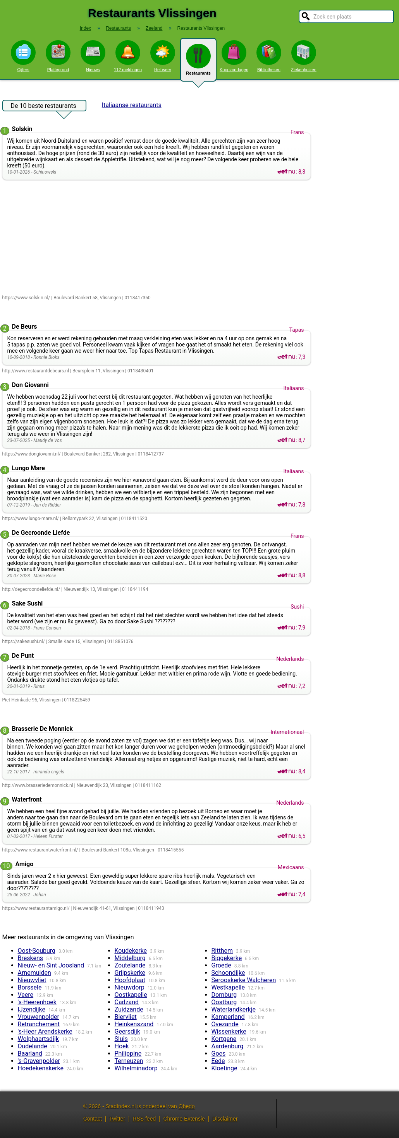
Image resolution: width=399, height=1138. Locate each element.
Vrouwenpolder (38, 1016)
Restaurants (198, 63)
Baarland (30, 1053)
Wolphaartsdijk (38, 1038)
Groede (221, 965)
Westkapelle (228, 987)
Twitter (117, 1119)
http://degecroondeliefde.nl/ (31, 589)
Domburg (224, 994)
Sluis (121, 1038)
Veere (26, 994)
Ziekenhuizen (303, 56)
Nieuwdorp (129, 987)
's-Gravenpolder (39, 1061)
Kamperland (228, 1016)
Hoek (122, 1046)
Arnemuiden (34, 972)
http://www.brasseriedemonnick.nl (37, 785)
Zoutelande (130, 965)
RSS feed (144, 1119)
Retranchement (39, 1024)
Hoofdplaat (130, 980)
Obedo (187, 1106)
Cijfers (23, 56)
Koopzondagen (234, 56)
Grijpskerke (130, 972)
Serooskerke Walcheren (244, 980)
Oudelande (32, 1046)
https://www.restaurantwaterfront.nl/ (40, 850)
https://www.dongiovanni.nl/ (31, 454)
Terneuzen (129, 1061)
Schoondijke (228, 972)
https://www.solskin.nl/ (26, 297)
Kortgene (224, 1038)
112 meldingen (128, 56)
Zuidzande (129, 1009)
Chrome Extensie (184, 1119)
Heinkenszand (134, 1024)
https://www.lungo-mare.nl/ (30, 518)
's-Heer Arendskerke (45, 1031)
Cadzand (127, 1002)
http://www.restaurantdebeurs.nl (35, 371)
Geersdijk (127, 1031)
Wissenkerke (229, 1031)
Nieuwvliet (32, 980)
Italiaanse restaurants (132, 105)
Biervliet (126, 1016)
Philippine (128, 1053)
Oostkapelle (131, 994)
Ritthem (222, 950)
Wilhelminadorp (136, 1068)
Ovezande (225, 1024)
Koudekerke (131, 950)
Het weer (162, 56)
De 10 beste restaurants (43, 106)
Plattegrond (58, 56)
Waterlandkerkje (234, 1009)
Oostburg (224, 1002)
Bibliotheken (268, 56)
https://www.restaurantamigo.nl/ (36, 908)
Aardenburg (228, 1046)
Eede (218, 1061)
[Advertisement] (158, 238)
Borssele (30, 987)
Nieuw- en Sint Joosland (51, 965)
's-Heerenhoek (37, 1002)
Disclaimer (224, 1119)
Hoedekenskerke (41, 1068)
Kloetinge (224, 1068)
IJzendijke (32, 1009)
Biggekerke (227, 958)
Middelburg (130, 958)
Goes (219, 1053)
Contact (92, 1119)
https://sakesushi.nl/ (23, 641)
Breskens (30, 958)
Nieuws (93, 56)
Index (85, 28)
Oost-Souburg (37, 950)
